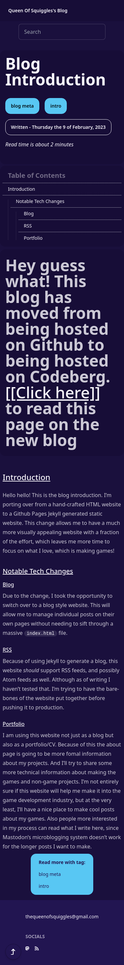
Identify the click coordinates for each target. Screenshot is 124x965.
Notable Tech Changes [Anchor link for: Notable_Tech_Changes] (38, 571)
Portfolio (33, 238)
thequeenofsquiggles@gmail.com (62, 916)
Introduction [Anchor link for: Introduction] (26, 477)
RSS (28, 226)
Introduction (21, 189)
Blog (29, 213)
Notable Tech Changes (40, 201)
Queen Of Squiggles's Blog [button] (37, 10)
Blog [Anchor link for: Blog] (8, 584)
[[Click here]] (52, 392)
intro (55, 106)
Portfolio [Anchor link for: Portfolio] (13, 724)
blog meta (22, 106)
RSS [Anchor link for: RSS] (7, 649)
